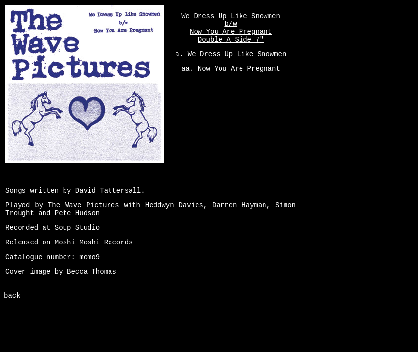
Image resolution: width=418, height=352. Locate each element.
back (12, 296)
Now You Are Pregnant (239, 69)
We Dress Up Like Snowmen (237, 54)
